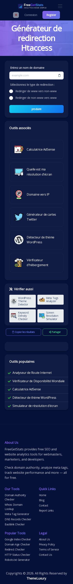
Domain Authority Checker (15, 497)
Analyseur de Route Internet (32, 373)
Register (51, 15)
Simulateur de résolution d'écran (35, 406)
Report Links (46, 510)
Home (42, 495)
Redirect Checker (15, 549)
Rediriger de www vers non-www (36, 91)
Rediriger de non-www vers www (36, 98)
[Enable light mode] (16, 15)
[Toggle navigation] (60, 6)
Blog (41, 500)
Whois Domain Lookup (13, 507)
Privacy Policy (47, 544)
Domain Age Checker (17, 544)
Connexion (30, 15)
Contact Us (45, 555)
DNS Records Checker (18, 519)
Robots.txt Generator (17, 560)
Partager (55, 332)
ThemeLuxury (36, 578)
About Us (44, 539)
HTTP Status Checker (17, 555)
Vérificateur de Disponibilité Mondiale (38, 381)
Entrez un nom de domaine (27, 68)
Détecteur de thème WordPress (34, 397)
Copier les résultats (23, 332)
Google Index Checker (18, 539)
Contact (43, 505)
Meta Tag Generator (17, 514)
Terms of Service (49, 549)
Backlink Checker (15, 524)
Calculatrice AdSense (26, 389)
